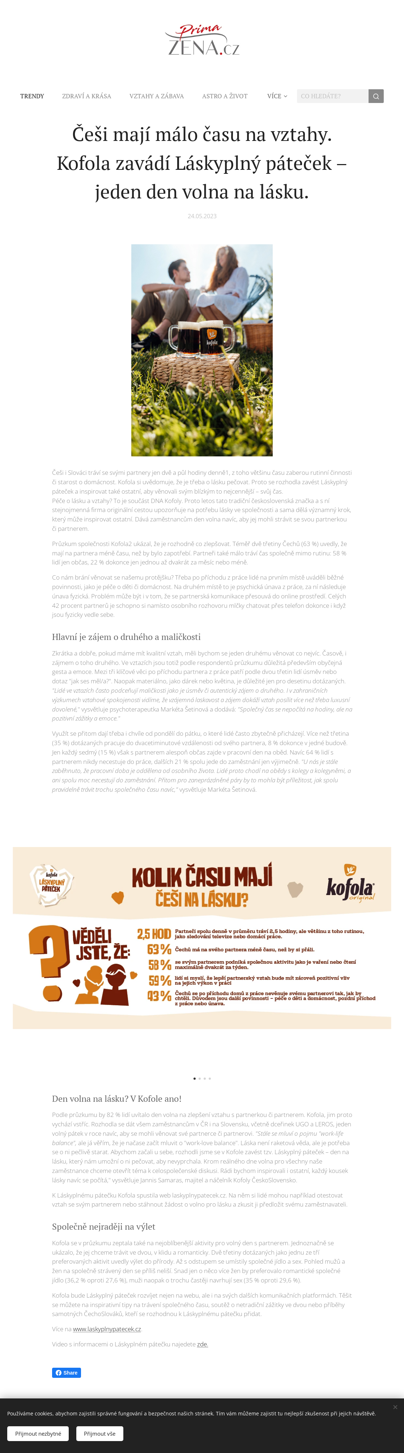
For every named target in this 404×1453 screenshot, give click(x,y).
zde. (202, 1344)
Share (67, 1373)
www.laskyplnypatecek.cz (107, 1329)
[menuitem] (36, 96)
